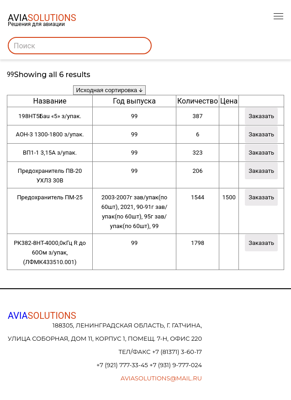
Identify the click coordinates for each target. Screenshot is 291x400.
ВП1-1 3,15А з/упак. (50, 152)
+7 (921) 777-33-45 (122, 365)
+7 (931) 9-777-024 (175, 365)
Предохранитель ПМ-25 (50, 197)
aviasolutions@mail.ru (161, 378)
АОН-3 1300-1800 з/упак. (50, 134)
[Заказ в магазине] (109, 90)
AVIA (42, 315)
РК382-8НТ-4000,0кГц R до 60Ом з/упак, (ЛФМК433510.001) (50, 252)
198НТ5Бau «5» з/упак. (49, 116)
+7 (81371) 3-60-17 (177, 351)
